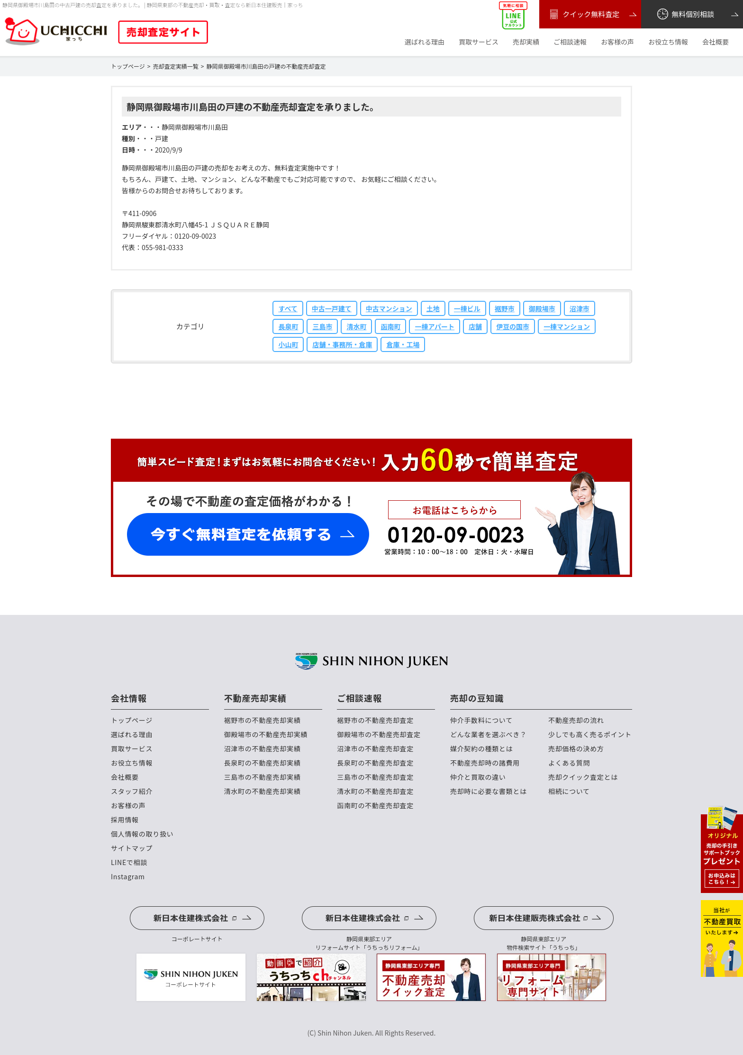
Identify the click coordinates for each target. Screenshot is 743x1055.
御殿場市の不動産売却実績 (266, 734)
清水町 (356, 326)
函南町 (390, 326)
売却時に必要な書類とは (488, 791)
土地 (433, 308)
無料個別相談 (685, 14)
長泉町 (288, 326)
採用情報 (125, 819)
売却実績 (526, 41)
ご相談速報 (570, 41)
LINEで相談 (129, 862)
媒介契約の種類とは (481, 748)
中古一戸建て (332, 308)
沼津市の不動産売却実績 (262, 748)
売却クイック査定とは (583, 777)
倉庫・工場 (402, 344)
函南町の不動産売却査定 (375, 805)
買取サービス (478, 41)
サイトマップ (132, 848)
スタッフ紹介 (132, 791)
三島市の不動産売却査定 (375, 777)
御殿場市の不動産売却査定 (378, 734)
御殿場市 (542, 308)
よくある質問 (569, 762)
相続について (569, 791)
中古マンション (389, 308)
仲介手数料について (481, 720)
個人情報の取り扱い (142, 834)
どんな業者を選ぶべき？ (488, 734)
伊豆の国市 (512, 326)
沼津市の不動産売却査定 (375, 748)
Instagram (128, 876)
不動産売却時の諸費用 (485, 762)
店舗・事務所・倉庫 (342, 344)
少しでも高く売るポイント (590, 734)
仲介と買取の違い (478, 777)
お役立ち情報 (668, 41)
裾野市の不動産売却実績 (262, 720)
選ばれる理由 (424, 41)
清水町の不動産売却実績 (262, 791)
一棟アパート (434, 326)
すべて (287, 308)
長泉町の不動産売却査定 (375, 762)
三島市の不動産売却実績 (262, 777)
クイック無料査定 (583, 14)
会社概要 (715, 41)
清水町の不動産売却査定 (375, 791)
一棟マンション (567, 326)
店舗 (475, 326)
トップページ (132, 720)
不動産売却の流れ (576, 720)
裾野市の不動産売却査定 (375, 720)
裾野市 (505, 308)
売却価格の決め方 (576, 748)
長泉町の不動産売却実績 (262, 762)
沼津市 (579, 308)
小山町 (288, 344)
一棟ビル (467, 308)
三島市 (322, 326)
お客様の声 (617, 41)
